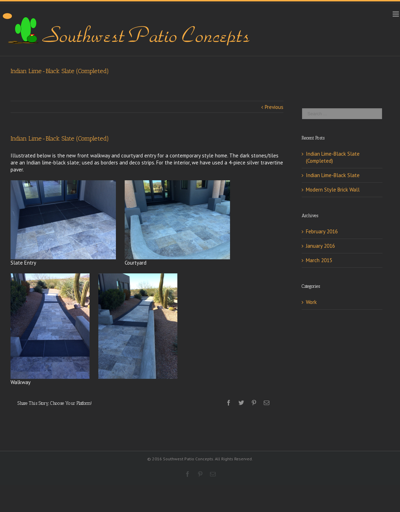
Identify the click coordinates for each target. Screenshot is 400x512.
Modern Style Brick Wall (333, 189)
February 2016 (322, 231)
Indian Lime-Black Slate (333, 175)
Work (311, 302)
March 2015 (319, 260)
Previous (274, 107)
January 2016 (320, 245)
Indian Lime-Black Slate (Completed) (333, 157)
